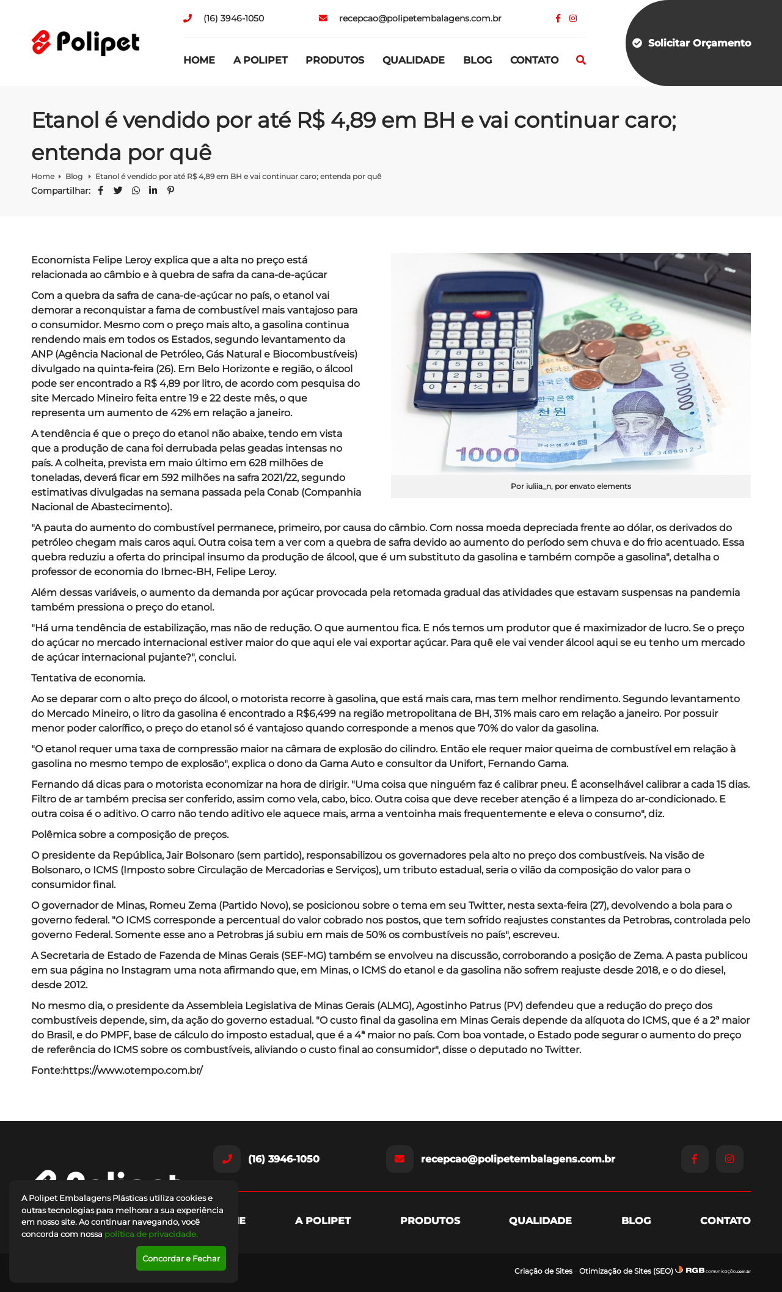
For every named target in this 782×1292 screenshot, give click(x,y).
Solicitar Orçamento (691, 43)
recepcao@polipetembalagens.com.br (410, 18)
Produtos (334, 60)
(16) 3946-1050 (223, 18)
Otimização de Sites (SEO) (626, 1270)
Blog (477, 60)
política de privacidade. (151, 1234)
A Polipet (260, 60)
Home (199, 60)
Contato (534, 60)
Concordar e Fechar (181, 1258)
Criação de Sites (543, 1270)
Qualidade (413, 60)
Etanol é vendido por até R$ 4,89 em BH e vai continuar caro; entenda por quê (238, 176)
